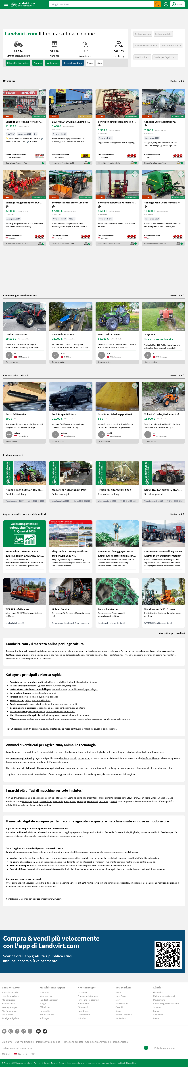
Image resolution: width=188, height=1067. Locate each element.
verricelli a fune (59, 689)
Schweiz (157, 1007)
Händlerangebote (10, 996)
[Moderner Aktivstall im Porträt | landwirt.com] (71, 482)
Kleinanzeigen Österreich (165, 996)
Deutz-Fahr (120, 1018)
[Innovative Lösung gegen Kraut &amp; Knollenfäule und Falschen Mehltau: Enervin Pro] (117, 546)
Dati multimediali (24, 1041)
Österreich (158, 992)
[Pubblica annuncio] (166, 4)
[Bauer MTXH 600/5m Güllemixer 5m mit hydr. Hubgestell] (71, 127)
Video (90, 62)
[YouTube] (4, 1031)
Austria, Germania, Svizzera (110, 832)
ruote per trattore (50, 704)
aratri (53, 692)
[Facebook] (17, 1031)
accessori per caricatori (79, 718)
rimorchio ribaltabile (30, 696)
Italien (156, 1010)
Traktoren (44, 992)
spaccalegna (91, 689)
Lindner (154, 797)
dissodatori (43, 692)
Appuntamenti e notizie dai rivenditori (24, 514)
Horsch (114, 801)
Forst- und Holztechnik (88, 999)
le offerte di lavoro (150, 758)
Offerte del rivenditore (18, 62)
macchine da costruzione (71, 752)
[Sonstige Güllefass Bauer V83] (163, 127)
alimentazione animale (147, 752)
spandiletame (78, 707)
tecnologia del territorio (103, 752)
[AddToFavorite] (42, 93)
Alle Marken (7, 1014)
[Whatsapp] (30, 1031)
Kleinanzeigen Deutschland (166, 1003)
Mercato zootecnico (171, 45)
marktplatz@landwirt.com (127, 1063)
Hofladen (81, 1018)
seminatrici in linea (41, 700)
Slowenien (158, 1014)
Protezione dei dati (73, 1041)
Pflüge (43, 1003)
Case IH (162, 797)
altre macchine (165, 768)
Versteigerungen (9, 1007)
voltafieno (60, 685)
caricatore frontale (33, 718)
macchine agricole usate (108, 651)
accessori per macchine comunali (134, 768)
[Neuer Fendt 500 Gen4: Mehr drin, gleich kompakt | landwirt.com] (24, 482)
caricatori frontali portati (55, 718)
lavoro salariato (13, 761)
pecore (81, 758)
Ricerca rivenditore (72, 62)
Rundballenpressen (49, 999)
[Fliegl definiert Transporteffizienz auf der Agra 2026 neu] (71, 546)
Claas (78, 681)
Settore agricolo (143, 33)
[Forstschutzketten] (117, 603)
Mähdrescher (46, 996)
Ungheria (134, 832)
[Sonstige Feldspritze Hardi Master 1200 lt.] (117, 208)
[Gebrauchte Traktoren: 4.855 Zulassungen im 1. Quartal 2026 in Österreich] (24, 546)
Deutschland (159, 999)
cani (87, 758)
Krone (73, 801)
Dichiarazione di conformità (17, 1048)
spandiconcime (46, 707)
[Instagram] (10, 1031)
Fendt (58, 681)
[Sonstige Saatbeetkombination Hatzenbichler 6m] (117, 127)
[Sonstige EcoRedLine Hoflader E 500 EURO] (24, 127)
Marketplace (52, 62)
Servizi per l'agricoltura (165, 57)
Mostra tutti (177, 80)
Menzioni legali (121, 1041)
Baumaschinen (47, 1014)
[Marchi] (45, 1031)
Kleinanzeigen (8, 999)
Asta (100, 62)
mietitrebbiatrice (36, 711)
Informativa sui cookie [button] (48, 1041)
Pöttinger (81, 801)
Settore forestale (163, 33)
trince (28, 700)
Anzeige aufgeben (10, 1018)
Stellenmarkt (83, 1014)
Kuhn (66, 801)
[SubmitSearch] (157, 4)
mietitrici (33, 685)
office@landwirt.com (51, 898)
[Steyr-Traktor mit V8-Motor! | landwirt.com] (163, 482)
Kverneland (92, 801)
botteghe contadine (125, 752)
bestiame (64, 758)
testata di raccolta (54, 711)
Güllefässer (45, 1007)
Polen (156, 1018)
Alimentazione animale (146, 45)
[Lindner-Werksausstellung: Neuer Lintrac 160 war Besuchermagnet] (163, 546)
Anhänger (44, 1018)
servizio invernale (80, 715)
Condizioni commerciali (98, 1041)
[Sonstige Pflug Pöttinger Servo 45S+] (24, 208)
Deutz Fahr (58, 801)
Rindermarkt (83, 1003)
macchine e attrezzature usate (58, 797)
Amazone (103, 801)
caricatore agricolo (50, 715)
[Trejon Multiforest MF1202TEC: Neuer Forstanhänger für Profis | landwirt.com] (117, 482)
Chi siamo (7, 1041)
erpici (34, 692)
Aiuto (6, 1054)
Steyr (129, 797)
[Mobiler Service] (71, 603)
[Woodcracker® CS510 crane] (163, 603)
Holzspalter (45, 1010)
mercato (90, 654)
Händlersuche (8, 1003)
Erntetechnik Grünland (88, 996)
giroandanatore (46, 685)
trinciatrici (69, 711)
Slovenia (144, 832)
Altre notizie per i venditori (172, 633)
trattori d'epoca (89, 681)
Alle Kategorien (9, 1010)
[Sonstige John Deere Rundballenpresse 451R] (163, 208)
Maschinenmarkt (10, 992)
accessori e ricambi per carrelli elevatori (111, 718)
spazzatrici (66, 715)
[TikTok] (23, 1031)
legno (162, 752)
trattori (87, 752)
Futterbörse (82, 1010)
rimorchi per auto (49, 696)
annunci (38, 62)
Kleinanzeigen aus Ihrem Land (20, 295)
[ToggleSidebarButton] (6, 4)
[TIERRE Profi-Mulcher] (24, 603)
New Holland (68, 681)
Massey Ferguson (30, 801)
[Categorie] (38, 1031)
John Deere (49, 681)
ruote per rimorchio (69, 704)
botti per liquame (62, 707)
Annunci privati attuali (15, 375)
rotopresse (71, 685)
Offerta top (9, 80)
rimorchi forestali (76, 689)
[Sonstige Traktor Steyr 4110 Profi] (71, 208)
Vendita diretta (142, 57)
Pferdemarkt (83, 1007)
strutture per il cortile (103, 768)
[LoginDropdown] (177, 4)
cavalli (73, 758)
